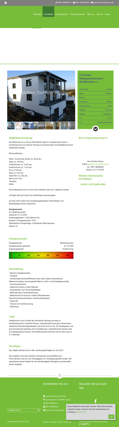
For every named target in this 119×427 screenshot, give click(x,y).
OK (111, 417)
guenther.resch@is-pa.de (102, 2)
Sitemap (53, 422)
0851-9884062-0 (63, 2)
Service (100, 14)
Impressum (46, 422)
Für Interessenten (77, 14)
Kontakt (37, 36)
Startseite (38, 14)
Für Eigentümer (61, 14)
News (107, 14)
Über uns (90, 14)
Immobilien (48, 14)
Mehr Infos (81, 412)
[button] (73, 72)
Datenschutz (67, 422)
